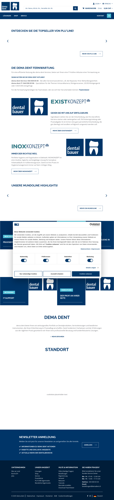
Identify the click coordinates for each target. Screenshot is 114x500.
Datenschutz (85, 249)
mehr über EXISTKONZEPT (64, 131)
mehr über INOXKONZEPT (24, 171)
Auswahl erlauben (57, 274)
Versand (61, 478)
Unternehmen (18, 467)
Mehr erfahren (57, 337)
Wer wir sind (15, 471)
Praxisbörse (39, 478)
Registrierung (63, 476)
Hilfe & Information (68, 467)
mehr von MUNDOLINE (90, 208)
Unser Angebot (42, 467)
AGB (55, 496)
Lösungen (7, 16)
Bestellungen (63, 474)
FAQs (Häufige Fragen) (66, 471)
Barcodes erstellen (65, 485)
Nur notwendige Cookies (28, 274)
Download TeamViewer (66, 488)
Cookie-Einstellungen (65, 496)
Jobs (12, 476)
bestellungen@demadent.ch (91, 486)
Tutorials (61, 483)
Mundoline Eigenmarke (43, 483)
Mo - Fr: (84, 476)
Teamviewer (84, 90)
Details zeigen (91, 267)
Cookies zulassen (86, 274)
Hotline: (85, 482)
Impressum (95, 249)
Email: (84, 484)
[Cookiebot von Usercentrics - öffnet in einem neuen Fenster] (91, 224)
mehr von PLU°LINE (91, 54)
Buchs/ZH (14, 474)
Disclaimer (49, 496)
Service (24, 16)
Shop (16, 16)
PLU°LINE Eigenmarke (42, 481)
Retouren (62, 481)
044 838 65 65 (94, 482)
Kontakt (100, 16)
